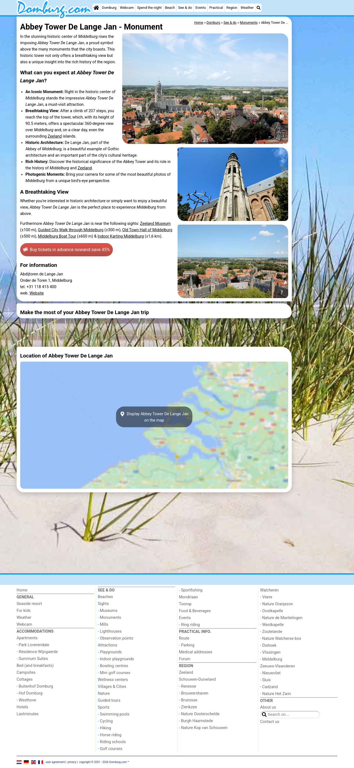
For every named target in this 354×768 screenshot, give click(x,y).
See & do (185, 8)
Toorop (185, 604)
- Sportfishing (190, 590)
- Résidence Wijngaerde (37, 651)
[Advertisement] (315, 144)
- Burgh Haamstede (196, 721)
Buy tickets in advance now (66, 249)
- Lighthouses (110, 631)
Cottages (25, 679)
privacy (71, 761)
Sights (103, 603)
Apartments (27, 638)
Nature (104, 693)
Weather (247, 8)
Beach (170, 8)
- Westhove (26, 700)
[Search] (259, 8)
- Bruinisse (188, 700)
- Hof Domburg (30, 693)
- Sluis (265, 680)
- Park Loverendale (33, 645)
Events (200, 8)
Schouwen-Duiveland (197, 679)
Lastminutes (27, 714)
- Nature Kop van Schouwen (203, 727)
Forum (184, 659)
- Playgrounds (110, 652)
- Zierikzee (188, 707)
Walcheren (269, 590)
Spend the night (149, 8)
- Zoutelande (271, 631)
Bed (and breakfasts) (35, 665)
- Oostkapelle (271, 611)
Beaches (105, 597)
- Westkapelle (272, 624)
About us (268, 707)
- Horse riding (110, 735)
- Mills (103, 624)
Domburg (109, 8)
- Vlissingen (270, 652)
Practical (216, 8)
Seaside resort (29, 603)
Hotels (22, 707)
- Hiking (104, 728)
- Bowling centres (113, 666)
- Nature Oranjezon (276, 604)
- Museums (108, 610)
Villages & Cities (112, 686)
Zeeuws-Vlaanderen (277, 666)
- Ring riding (189, 624)
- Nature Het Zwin (275, 693)
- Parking (186, 645)
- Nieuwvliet (270, 673)
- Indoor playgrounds (116, 659)
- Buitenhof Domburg (35, 686)
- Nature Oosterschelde (199, 714)
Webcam (127, 8)
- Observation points (115, 638)
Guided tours (109, 700)
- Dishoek (268, 645)
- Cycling (105, 721)
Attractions (107, 645)
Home (22, 590)
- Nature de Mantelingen (281, 618)
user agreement (55, 761)
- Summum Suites (32, 658)
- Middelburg (271, 659)
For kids (24, 610)
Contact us (269, 721)
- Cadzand (269, 687)
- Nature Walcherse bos (280, 638)
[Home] (96, 8)
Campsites (26, 672)
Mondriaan (188, 597)
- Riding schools (112, 742)
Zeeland (55, 136)
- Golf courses (110, 748)
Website (37, 293)
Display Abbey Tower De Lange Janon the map (154, 416)
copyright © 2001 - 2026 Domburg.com (103, 761)
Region (232, 8)
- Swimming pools (113, 714)
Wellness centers (113, 679)
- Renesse (187, 686)
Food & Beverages (195, 611)
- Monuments (109, 617)
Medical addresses (195, 652)
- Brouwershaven (193, 693)
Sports (104, 707)
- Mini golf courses (114, 672)
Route (184, 638)
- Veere (266, 597)
